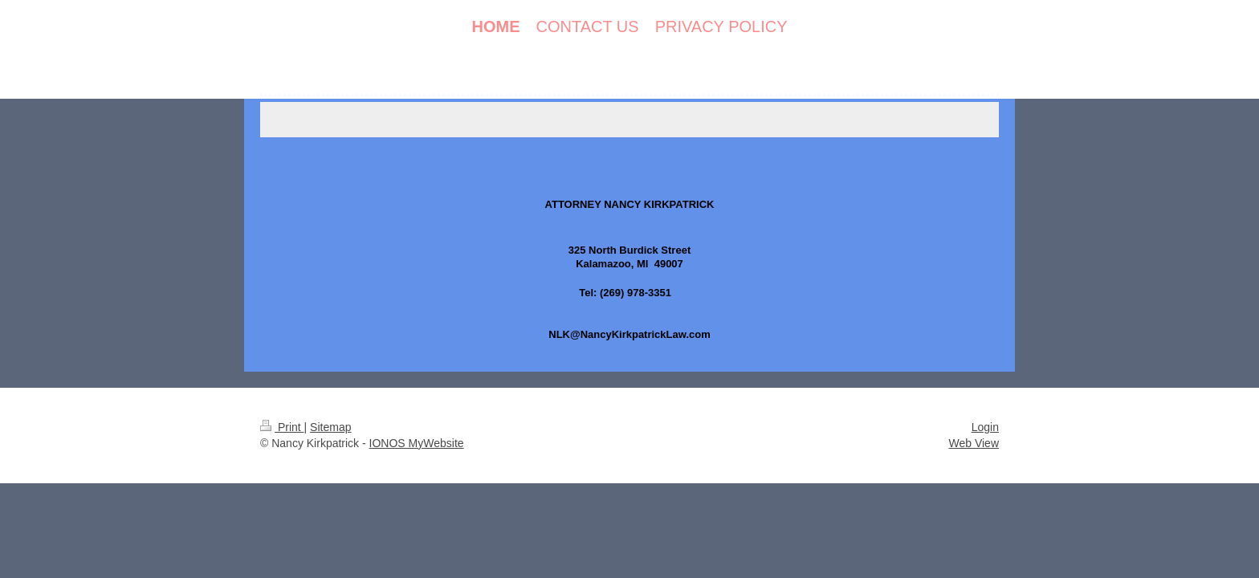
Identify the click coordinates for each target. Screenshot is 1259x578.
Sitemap (330, 427)
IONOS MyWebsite (416, 443)
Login (985, 427)
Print (282, 427)
